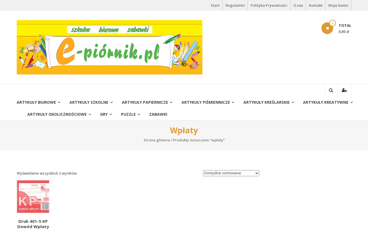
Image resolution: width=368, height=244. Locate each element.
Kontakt (316, 5)
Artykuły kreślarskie (266, 102)
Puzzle (128, 114)
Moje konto (338, 5)
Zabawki (158, 114)
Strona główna (157, 139)
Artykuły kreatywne (325, 102)
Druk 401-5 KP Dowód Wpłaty (33, 223)
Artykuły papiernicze (145, 102)
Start (215, 5)
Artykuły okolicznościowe (57, 114)
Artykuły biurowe (36, 102)
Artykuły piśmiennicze (205, 102)
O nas (298, 5)
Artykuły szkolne (88, 102)
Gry (104, 114)
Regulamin (235, 5)
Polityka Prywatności (269, 5)
